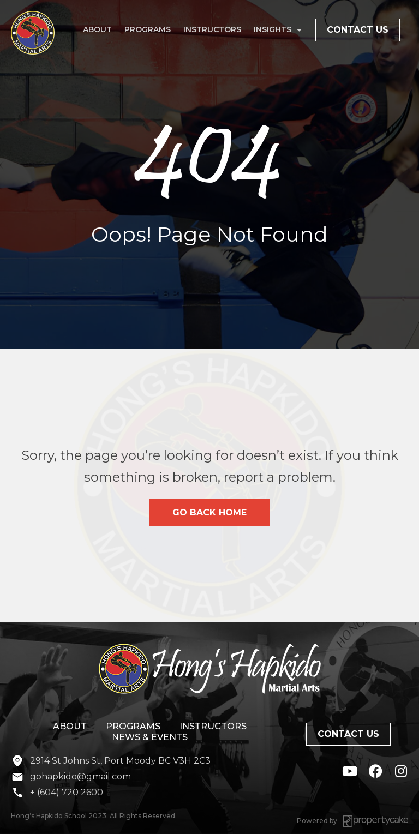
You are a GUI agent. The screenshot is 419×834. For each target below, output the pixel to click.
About (97, 29)
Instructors (212, 29)
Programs (147, 29)
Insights (278, 30)
